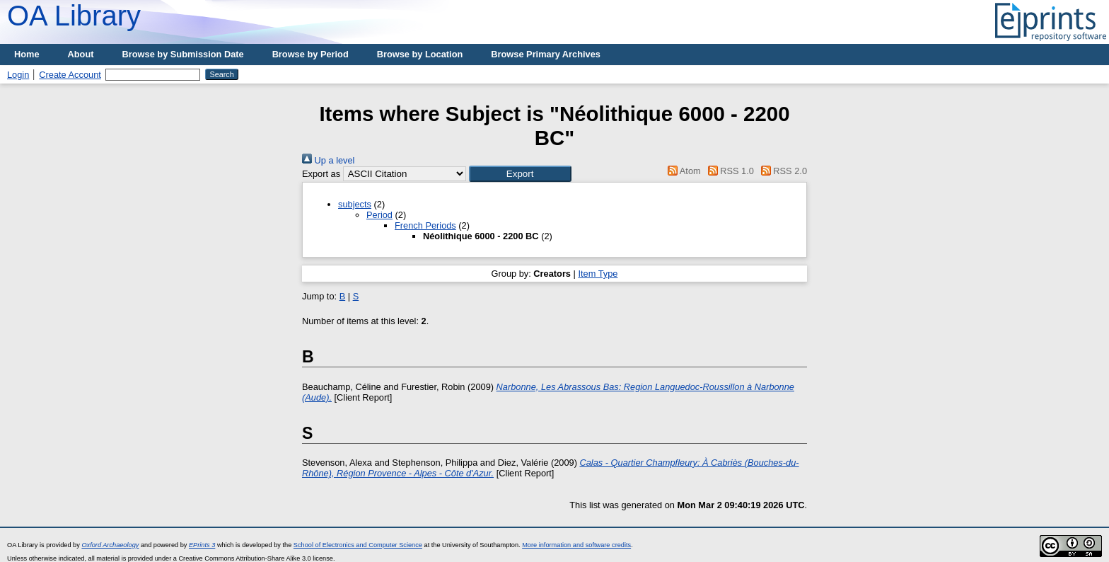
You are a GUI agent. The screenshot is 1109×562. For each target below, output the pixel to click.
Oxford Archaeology (110, 545)
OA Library (74, 15)
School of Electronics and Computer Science (358, 545)
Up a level (328, 160)
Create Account (70, 74)
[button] (520, 174)
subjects (354, 204)
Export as (321, 173)
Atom (682, 171)
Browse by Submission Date (183, 54)
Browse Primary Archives (545, 54)
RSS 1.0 (728, 171)
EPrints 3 (202, 545)
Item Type (597, 273)
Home (27, 54)
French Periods (425, 225)
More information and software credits (576, 545)
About (81, 54)
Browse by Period (310, 54)
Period (379, 215)
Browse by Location (420, 54)
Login (18, 74)
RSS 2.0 (781, 171)
